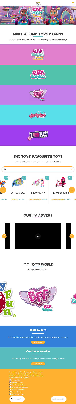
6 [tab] (36, 22)
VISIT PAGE (38, 342)
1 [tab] (22, 22)
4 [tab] (31, 22)
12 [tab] (53, 22)
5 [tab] (33, 22)
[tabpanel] (38, 15)
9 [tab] (45, 22)
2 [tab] (25, 22)
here (27, 378)
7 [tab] (39, 22)
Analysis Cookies (17, 382)
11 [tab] (50, 22)
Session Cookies (16, 392)
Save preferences (17, 399)
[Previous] (3, 190)
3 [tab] (28, 22)
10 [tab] (47, 22)
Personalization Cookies (19, 387)
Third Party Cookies (18, 389)
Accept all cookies (59, 399)
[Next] (72, 190)
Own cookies (15, 380)
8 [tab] (42, 22)
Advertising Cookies (18, 385)
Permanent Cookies (18, 394)
